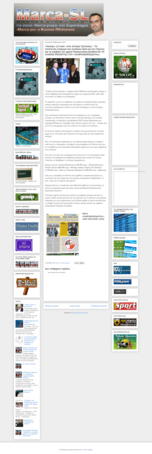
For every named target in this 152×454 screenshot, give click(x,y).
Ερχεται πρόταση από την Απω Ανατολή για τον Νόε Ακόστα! (30, 349)
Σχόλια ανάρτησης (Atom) (80, 312)
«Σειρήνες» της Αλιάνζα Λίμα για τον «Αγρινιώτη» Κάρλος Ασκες (31, 403)
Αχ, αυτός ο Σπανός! (29, 364)
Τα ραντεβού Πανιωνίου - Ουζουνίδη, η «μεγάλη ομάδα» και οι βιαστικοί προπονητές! (30, 433)
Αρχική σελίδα (75, 306)
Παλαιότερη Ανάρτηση (99, 306)
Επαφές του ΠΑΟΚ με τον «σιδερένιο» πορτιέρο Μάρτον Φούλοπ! (30, 375)
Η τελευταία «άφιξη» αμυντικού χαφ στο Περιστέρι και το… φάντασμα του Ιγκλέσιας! (30, 340)
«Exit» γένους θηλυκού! (28, 391)
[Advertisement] (76, 288)
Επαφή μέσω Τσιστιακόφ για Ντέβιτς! (29, 422)
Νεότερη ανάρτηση (52, 306)
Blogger (90, 450)
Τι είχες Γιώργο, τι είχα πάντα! (30, 305)
